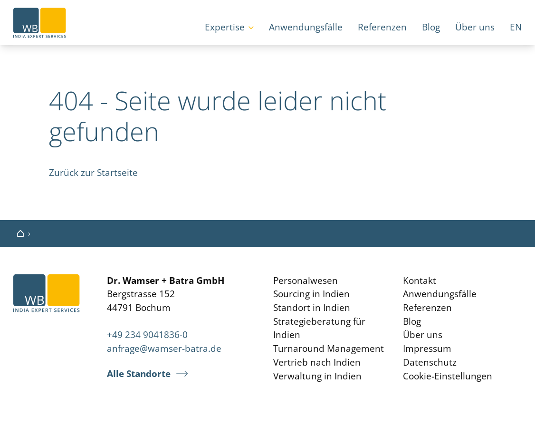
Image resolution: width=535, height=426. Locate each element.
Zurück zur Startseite (93, 172)
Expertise (225, 27)
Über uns (475, 27)
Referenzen (382, 27)
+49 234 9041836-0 (147, 335)
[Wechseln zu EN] (516, 28)
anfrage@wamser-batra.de (164, 348)
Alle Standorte (139, 374)
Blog (431, 27)
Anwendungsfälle (306, 27)
